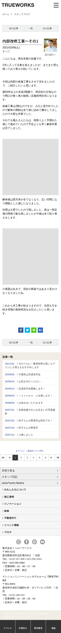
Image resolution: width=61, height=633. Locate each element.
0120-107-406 (17, 559)
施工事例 (9, 496)
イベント (7, 628)
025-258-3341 (34, 559)
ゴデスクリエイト (23, 617)
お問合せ (23, 628)
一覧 (30, 28)
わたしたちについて (15, 489)
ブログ (8, 532)
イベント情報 (11, 525)
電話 (53, 628)
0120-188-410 (17, 595)
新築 (6, 511)
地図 (37, 555)
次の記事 (47, 28)
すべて (6, 51)
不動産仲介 (10, 518)
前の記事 (13, 28)
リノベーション (12, 503)
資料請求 (38, 628)
